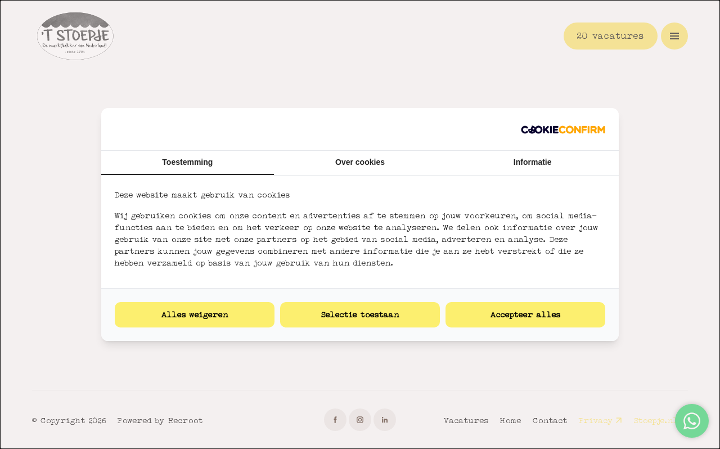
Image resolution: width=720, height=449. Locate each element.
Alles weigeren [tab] (194, 314)
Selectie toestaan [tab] (360, 314)
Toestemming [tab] (187, 162)
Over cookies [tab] (360, 162)
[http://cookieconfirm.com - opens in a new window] (563, 129)
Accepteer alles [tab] (525, 314)
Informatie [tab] (533, 162)
